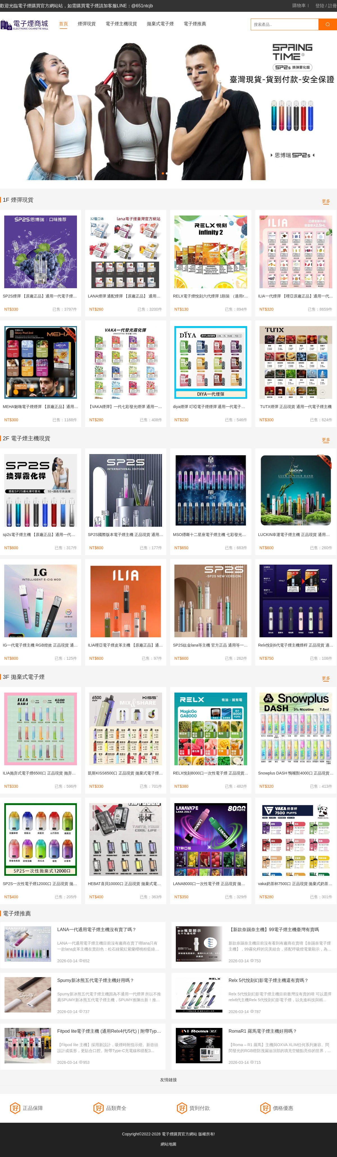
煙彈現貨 (87, 23)
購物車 (299, 5)
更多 (326, 201)
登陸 (319, 5)
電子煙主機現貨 (121, 23)
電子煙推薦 (195, 23)
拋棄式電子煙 (160, 23)
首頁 (63, 23)
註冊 (332, 5)
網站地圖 (168, 1144)
